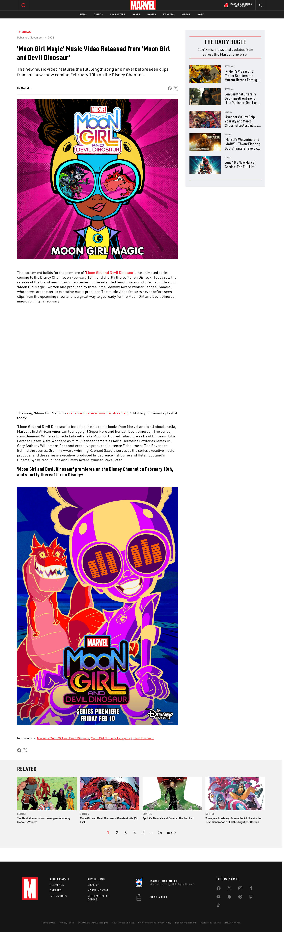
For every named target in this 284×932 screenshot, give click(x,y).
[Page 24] (160, 833)
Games (136, 14)
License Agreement (185, 922)
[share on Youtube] (218, 897)
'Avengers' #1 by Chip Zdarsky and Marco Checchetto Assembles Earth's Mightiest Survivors (241, 125)
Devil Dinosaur (143, 738)
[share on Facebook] (170, 88)
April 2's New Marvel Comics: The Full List (168, 818)
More (200, 14)
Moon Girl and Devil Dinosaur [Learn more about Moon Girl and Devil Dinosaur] (110, 272)
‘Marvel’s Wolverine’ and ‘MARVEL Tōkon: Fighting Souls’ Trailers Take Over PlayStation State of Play (242, 148)
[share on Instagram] (240, 889)
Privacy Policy (66, 922)
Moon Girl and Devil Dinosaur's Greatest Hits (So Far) (109, 819)
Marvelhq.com (98, 890)
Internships (58, 896)
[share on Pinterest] (240, 897)
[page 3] (125, 833)
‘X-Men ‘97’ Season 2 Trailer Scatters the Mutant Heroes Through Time (242, 77)
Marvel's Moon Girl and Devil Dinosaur (63, 738)
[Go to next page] (172, 832)
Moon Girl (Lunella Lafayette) (111, 738)
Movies (151, 14)
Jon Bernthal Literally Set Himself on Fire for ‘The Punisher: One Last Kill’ (242, 100)
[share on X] (176, 88)
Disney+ (93, 884)
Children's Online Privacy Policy (154, 922)
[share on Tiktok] (218, 906)
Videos (186, 14)
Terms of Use (48, 922)
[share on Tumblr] (251, 889)
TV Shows (169, 14)
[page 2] (117, 833)
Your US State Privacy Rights (93, 922)
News (83, 14)
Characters (117, 14)
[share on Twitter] (229, 889)
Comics (98, 14)
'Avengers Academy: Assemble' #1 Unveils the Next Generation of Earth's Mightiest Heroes (233, 819)
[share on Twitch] (251, 897)
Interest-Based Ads (210, 922)
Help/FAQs (57, 884)
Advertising (96, 879)
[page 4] (134, 833)
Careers (56, 890)
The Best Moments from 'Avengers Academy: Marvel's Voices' (44, 819)
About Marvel (60, 879)
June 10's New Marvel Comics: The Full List (240, 164)
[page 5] (143, 833)
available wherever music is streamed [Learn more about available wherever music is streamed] (97, 413)
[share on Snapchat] (229, 897)
